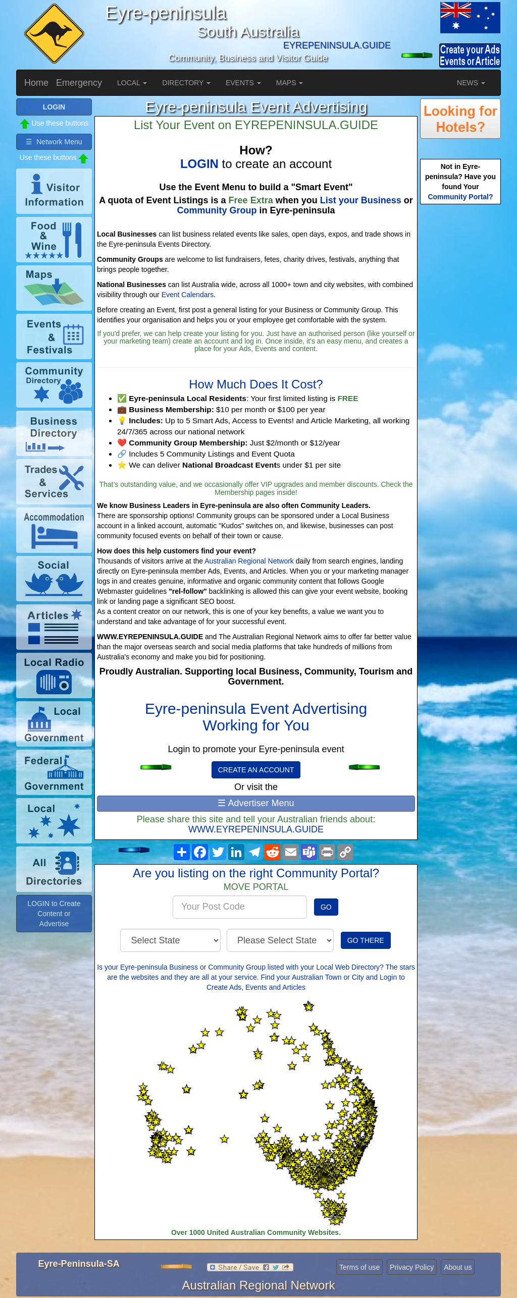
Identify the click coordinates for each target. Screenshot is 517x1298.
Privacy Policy (412, 1267)
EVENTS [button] (243, 83)
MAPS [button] (289, 83)
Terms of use (359, 1267)
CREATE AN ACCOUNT (256, 770)
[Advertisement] (460, 365)
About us (458, 1267)
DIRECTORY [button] (186, 83)
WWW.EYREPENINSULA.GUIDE (256, 829)
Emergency (79, 83)
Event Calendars (188, 295)
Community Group (216, 210)
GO (326, 907)
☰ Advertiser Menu (256, 803)
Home (36, 83)
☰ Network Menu (54, 142)
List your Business (360, 200)
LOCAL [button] (132, 83)
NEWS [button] (471, 83)
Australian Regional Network (249, 561)
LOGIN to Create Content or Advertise (53, 913)
